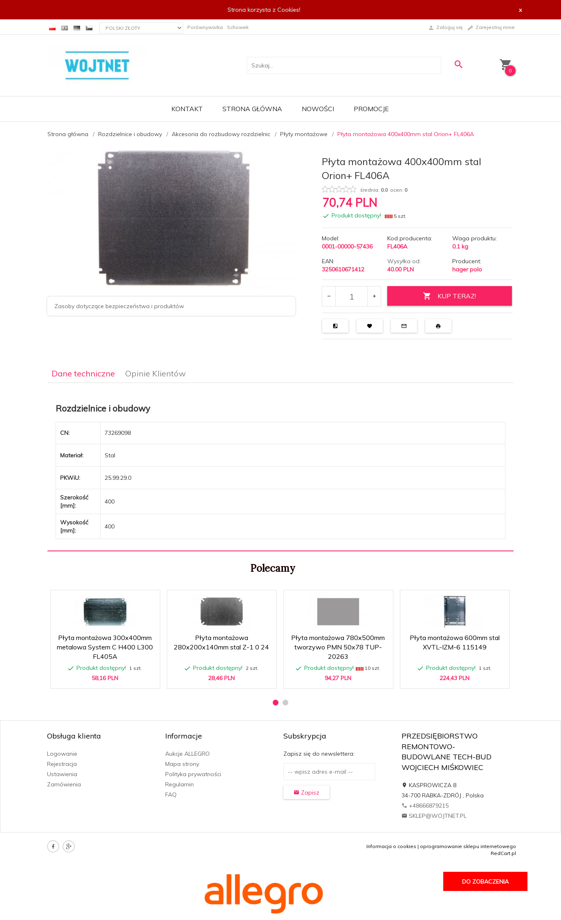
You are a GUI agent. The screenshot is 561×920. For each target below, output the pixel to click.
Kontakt (187, 109)
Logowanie (62, 753)
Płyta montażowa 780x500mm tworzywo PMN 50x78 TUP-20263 (338, 646)
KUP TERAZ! (449, 296)
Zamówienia (64, 784)
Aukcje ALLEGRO (187, 753)
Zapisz (306, 792)
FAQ (171, 794)
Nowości (318, 109)
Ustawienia (62, 774)
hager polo (467, 269)
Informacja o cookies (391, 846)
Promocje (371, 109)
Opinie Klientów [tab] (155, 373)
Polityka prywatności (193, 774)
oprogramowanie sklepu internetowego (468, 846)
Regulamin (179, 784)
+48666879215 (425, 805)
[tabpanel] (280, 467)
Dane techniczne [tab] (83, 373)
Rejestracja (62, 764)
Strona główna (252, 109)
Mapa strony (182, 764)
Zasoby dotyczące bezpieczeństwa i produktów (119, 306)
